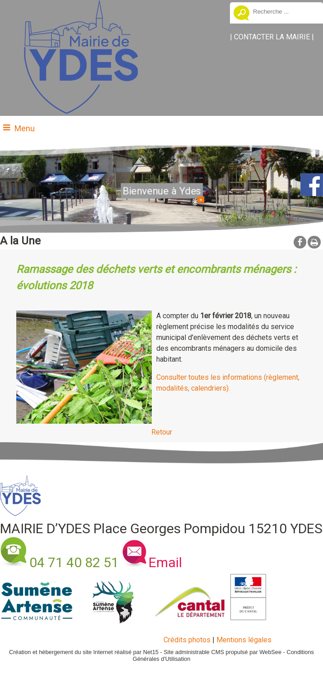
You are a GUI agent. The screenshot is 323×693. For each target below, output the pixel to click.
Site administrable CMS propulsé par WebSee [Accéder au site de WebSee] (222, 652)
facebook (300, 242)
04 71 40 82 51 (74, 562)
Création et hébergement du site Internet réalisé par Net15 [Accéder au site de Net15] (84, 652)
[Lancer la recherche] (241, 14)
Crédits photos (187, 640)
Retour (161, 432)
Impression (314, 242)
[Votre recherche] (284, 11)
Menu (24, 128)
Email (165, 562)
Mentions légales (244, 640)
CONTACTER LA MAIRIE (272, 37)
